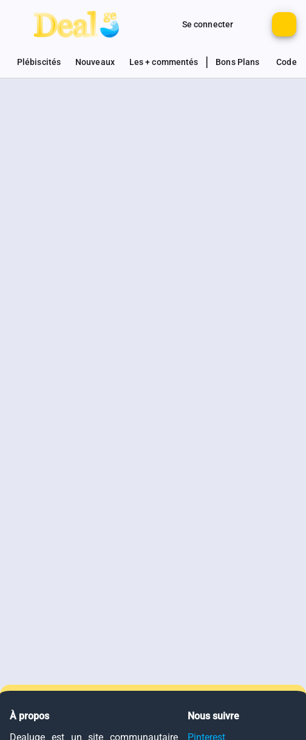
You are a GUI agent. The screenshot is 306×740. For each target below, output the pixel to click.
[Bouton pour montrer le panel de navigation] (22, 24)
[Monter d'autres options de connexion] (163, 24)
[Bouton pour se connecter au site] (207, 24)
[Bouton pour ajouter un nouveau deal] (284, 24)
